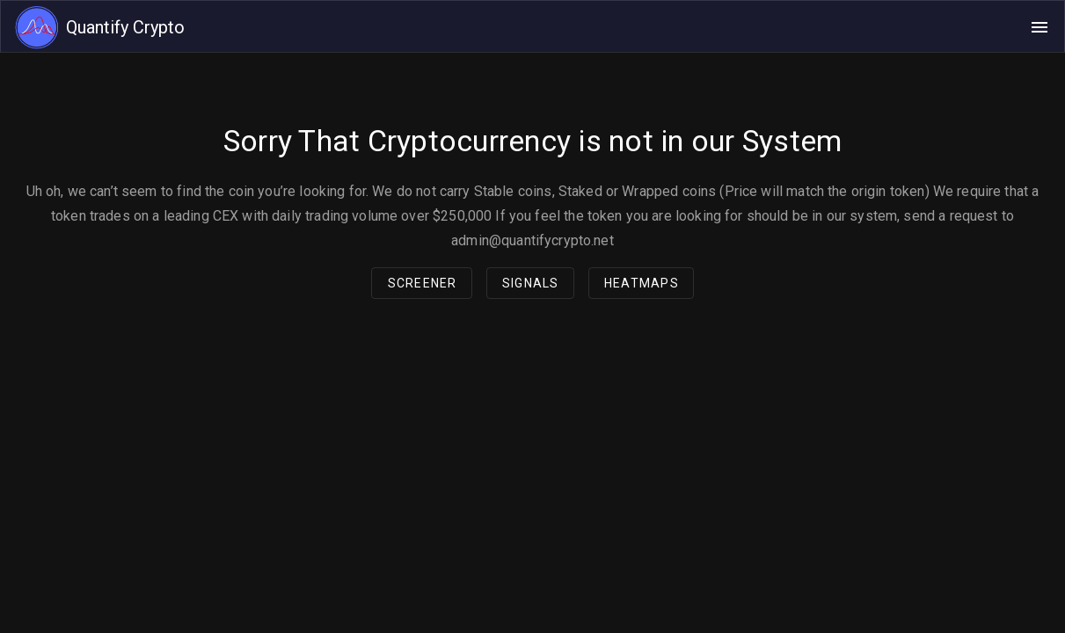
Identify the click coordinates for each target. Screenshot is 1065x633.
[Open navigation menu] (1039, 27)
